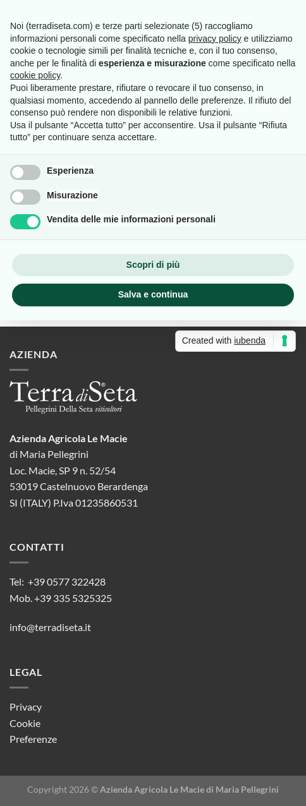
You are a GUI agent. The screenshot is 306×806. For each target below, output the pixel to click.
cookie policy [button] (35, 75)
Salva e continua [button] (153, 294)
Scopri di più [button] (153, 265)
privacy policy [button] (215, 38)
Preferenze (33, 739)
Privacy (25, 707)
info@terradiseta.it (50, 627)
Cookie (24, 723)
